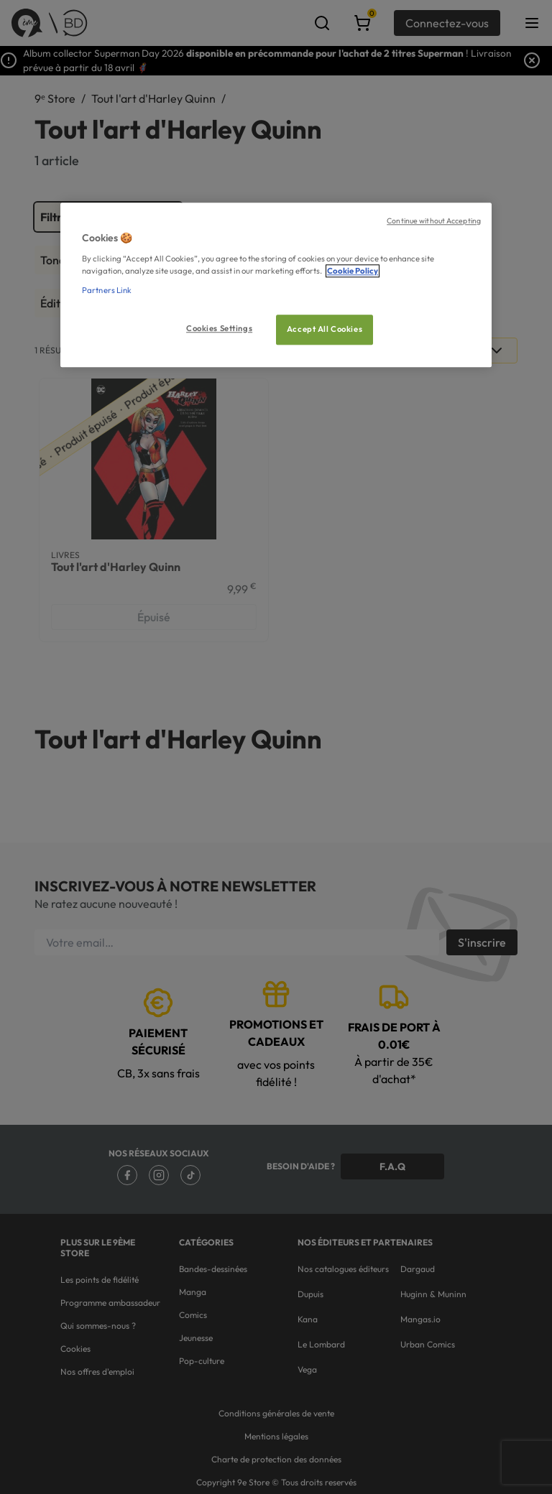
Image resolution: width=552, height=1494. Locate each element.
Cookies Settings (219, 328)
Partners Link (107, 290)
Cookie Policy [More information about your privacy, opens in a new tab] (352, 271)
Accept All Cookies (324, 329)
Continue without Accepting (434, 220)
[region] (276, 285)
